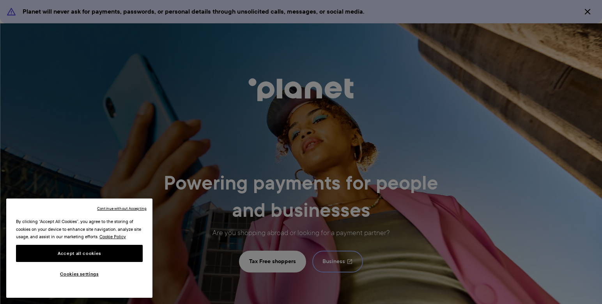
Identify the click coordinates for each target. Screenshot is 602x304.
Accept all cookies (79, 253)
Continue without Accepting (122, 208)
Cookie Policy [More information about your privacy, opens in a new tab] (112, 237)
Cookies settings (79, 274)
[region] (79, 248)
